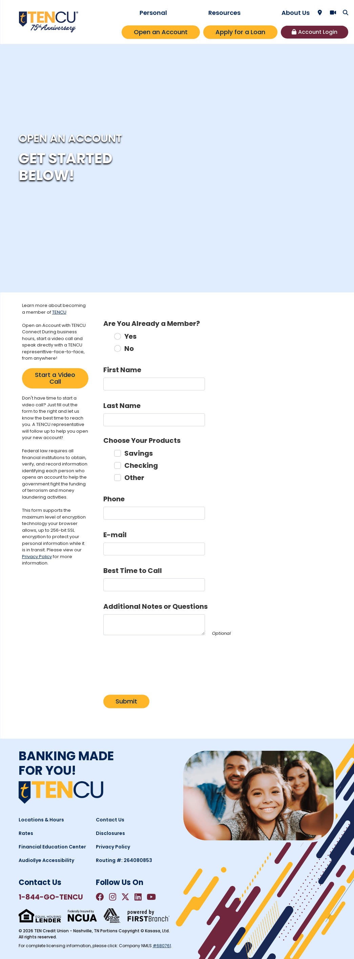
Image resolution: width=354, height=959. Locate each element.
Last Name (122, 405)
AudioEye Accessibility (46, 860)
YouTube (151, 897)
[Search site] (345, 12)
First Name (122, 370)
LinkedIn (138, 897)
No (129, 348)
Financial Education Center (52, 846)
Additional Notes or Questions (155, 606)
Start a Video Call (55, 378)
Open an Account (161, 32)
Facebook (100, 897)
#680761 (162, 946)
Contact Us (110, 819)
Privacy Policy (37, 556)
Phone (114, 499)
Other (134, 477)
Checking (141, 465)
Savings (138, 453)
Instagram (112, 897)
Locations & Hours (41, 819)
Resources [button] (224, 12)
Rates (26, 833)
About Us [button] (296, 12)
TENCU (59, 312)
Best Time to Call (132, 570)
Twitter (125, 897)
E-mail (115, 535)
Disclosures (110, 833)
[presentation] (154, 661)
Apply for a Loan (240, 32)
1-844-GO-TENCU (51, 897)
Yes (130, 336)
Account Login (317, 32)
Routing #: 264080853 (124, 860)
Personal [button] (153, 12)
